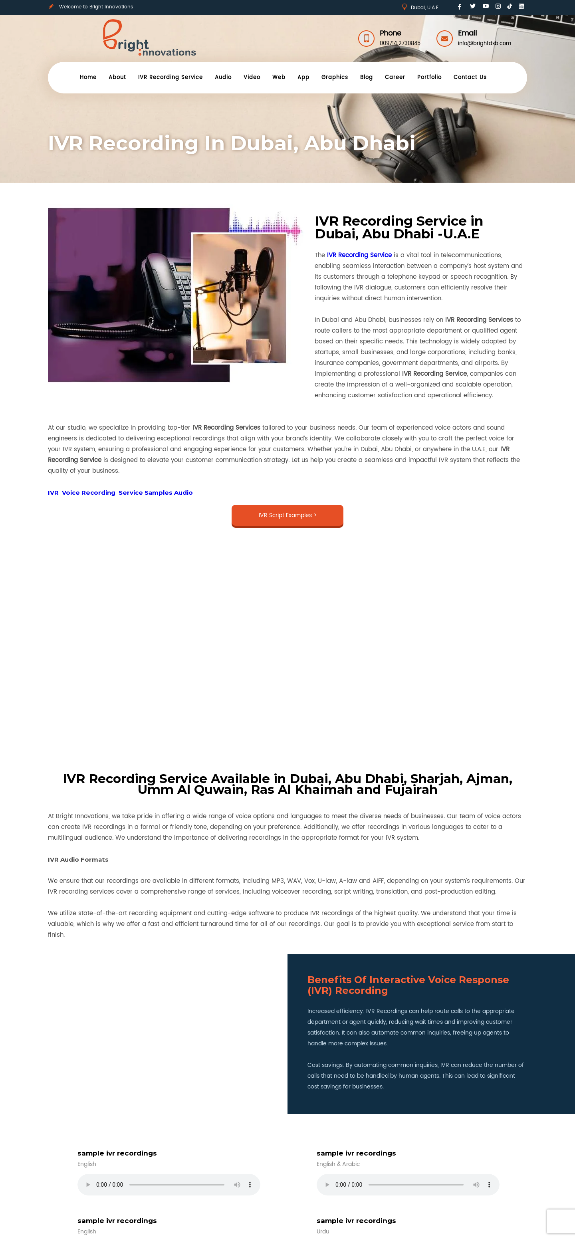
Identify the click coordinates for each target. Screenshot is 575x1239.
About (117, 77)
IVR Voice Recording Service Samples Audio (120, 492)
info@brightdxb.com (484, 44)
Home (88, 77)
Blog (366, 77)
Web (279, 77)
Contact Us (470, 77)
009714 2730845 (400, 44)
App (303, 77)
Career (395, 77)
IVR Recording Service (170, 77)
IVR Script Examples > (288, 515)
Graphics (334, 77)
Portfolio (429, 77)
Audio (223, 77)
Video (252, 77)
